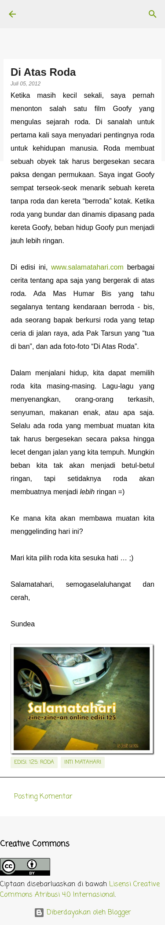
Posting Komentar (43, 797)
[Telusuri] (152, 14)
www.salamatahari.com (87, 267)
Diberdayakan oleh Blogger (82, 912)
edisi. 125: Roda (34, 762)
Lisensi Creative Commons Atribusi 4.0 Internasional (80, 889)
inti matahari (82, 762)
